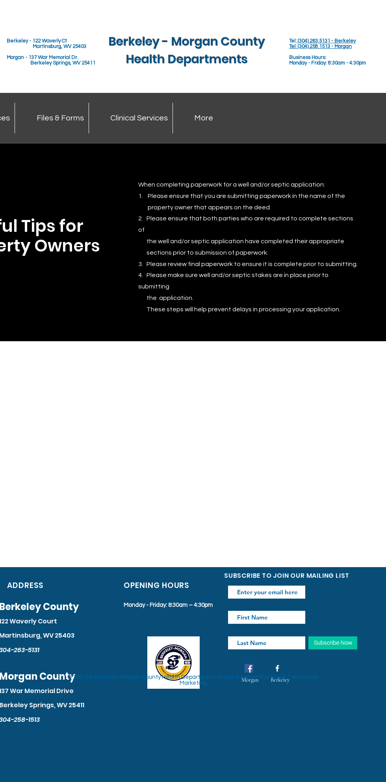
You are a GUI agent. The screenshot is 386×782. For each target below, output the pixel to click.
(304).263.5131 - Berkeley (326, 41)
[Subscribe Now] (332, 642)
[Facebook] (249, 668)
